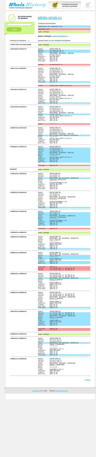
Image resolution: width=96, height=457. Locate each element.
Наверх (87, 437)
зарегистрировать (60, 37)
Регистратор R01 (37, 448)
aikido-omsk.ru (49, 17)
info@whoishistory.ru (62, 448)
